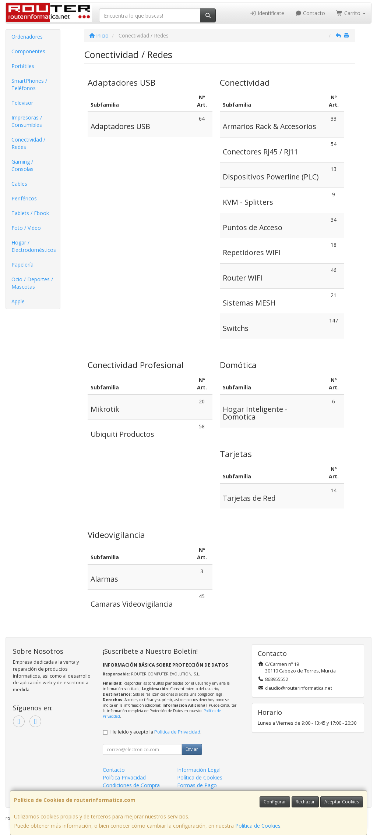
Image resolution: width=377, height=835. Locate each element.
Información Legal (199, 769)
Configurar (275, 802)
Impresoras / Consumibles (26, 121)
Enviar (192, 749)
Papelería (22, 264)
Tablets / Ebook (30, 213)
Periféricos (24, 198)
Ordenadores (27, 36)
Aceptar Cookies (341, 802)
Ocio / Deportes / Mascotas (32, 283)
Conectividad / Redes (28, 143)
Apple (18, 301)
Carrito (351, 13)
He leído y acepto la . (155, 732)
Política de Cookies (258, 825)
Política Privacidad (124, 777)
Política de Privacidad (177, 732)
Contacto (310, 13)
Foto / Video (26, 227)
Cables (19, 183)
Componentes (28, 51)
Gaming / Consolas (22, 165)
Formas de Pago (197, 785)
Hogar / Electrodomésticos (33, 246)
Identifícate (267, 13)
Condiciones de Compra (131, 785)
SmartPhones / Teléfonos (29, 84)
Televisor (22, 102)
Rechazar (305, 802)
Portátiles (22, 66)
